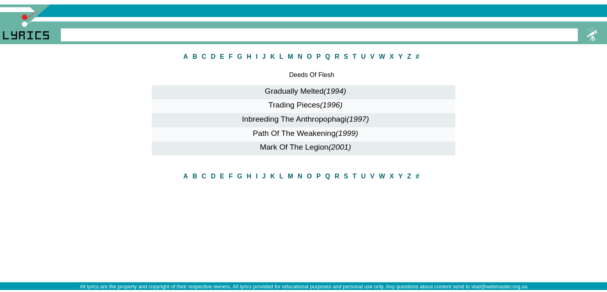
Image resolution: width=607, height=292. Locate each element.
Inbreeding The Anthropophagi (305, 119)
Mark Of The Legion (305, 147)
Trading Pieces (305, 105)
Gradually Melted (306, 91)
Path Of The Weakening (305, 133)
